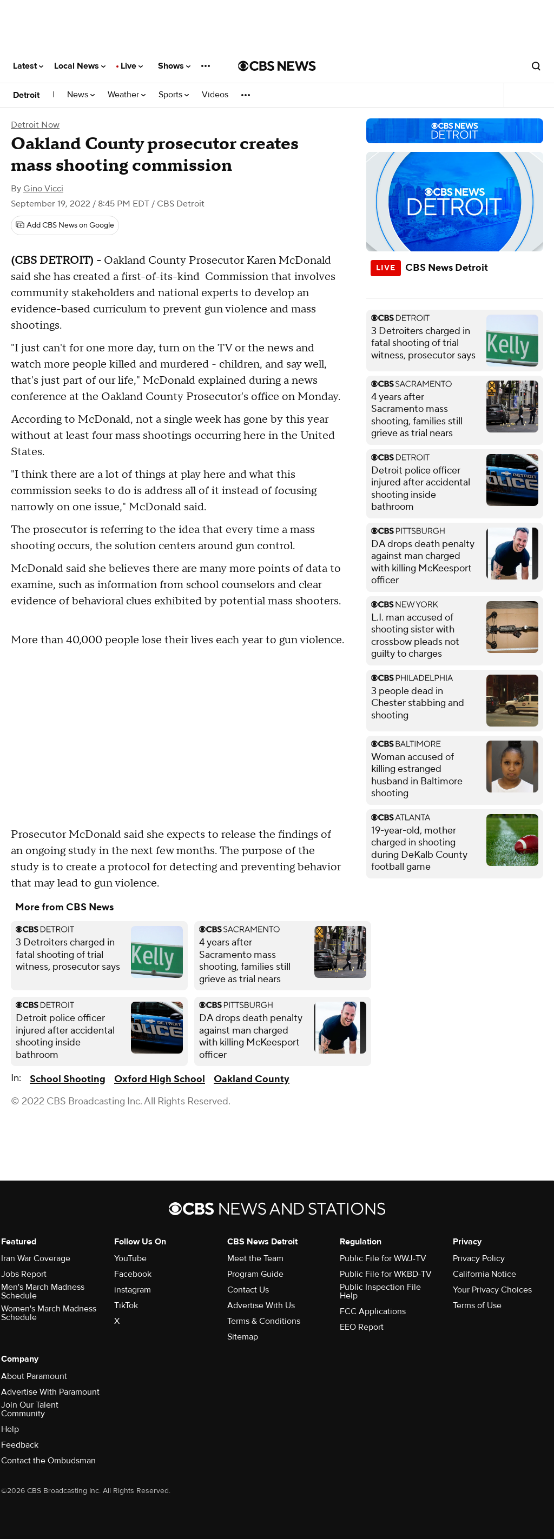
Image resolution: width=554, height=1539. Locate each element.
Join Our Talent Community (29, 1409)
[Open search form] (536, 66)
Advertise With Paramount (50, 1392)
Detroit (26, 95)
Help (10, 1429)
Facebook (132, 1274)
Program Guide (255, 1274)
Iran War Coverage (35, 1258)
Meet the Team (255, 1258)
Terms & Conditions (263, 1321)
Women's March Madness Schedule (48, 1313)
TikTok (126, 1305)
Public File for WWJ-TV (383, 1258)
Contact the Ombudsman (48, 1460)
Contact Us (248, 1289)
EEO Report (362, 1327)
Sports (174, 95)
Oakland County (251, 1079)
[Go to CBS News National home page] (277, 66)
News (81, 95)
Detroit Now (35, 125)
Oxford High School (159, 1079)
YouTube (130, 1258)
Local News (79, 66)
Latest (28, 66)
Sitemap (242, 1337)
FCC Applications (373, 1311)
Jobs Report (24, 1274)
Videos (215, 95)
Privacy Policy (479, 1258)
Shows (174, 66)
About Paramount (34, 1376)
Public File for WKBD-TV (386, 1274)
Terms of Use (477, 1305)
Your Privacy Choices (492, 1289)
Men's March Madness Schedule (42, 1291)
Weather (127, 95)
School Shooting (67, 1079)
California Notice (484, 1274)
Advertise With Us (261, 1305)
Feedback (19, 1445)
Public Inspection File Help (380, 1291)
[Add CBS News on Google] (65, 225)
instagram (132, 1289)
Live (132, 66)
